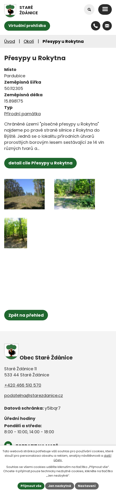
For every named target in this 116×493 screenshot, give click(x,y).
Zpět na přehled (26, 315)
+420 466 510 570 (22, 385)
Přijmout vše (31, 486)
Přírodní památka (22, 114)
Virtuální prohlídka (27, 25)
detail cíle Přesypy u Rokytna (40, 163)
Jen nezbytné (59, 486)
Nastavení (87, 486)
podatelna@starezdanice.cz (33, 395)
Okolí (29, 41)
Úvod (9, 41)
